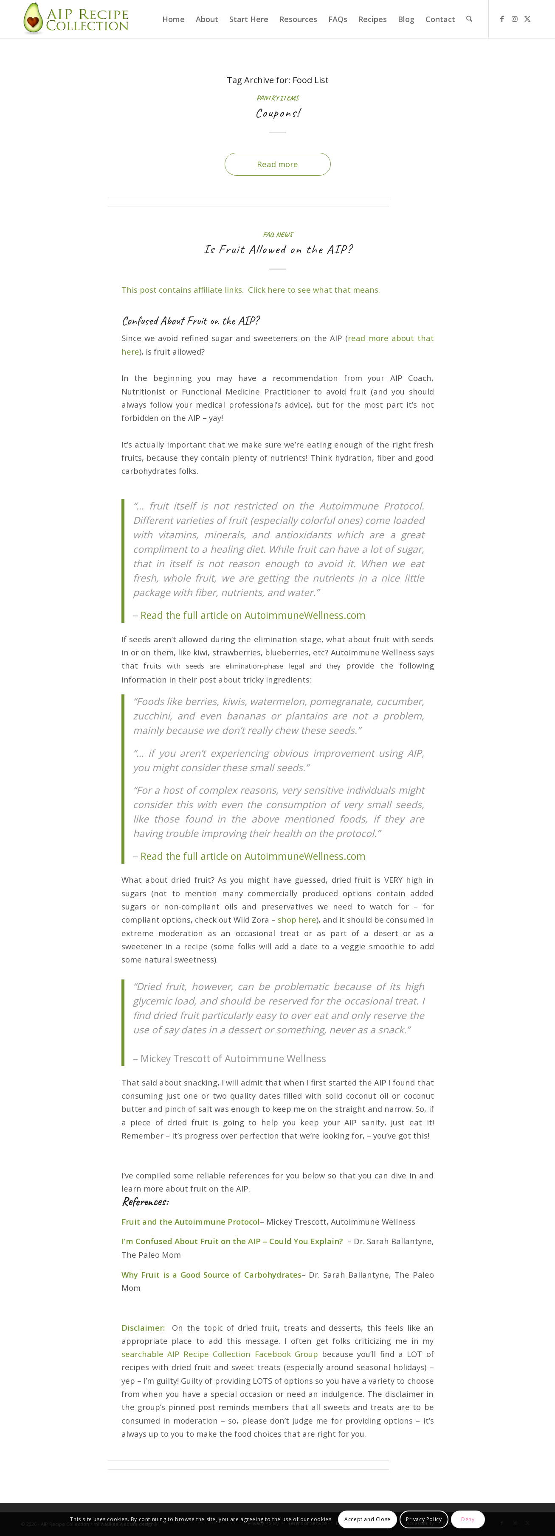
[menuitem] (173, 19)
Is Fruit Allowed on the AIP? (277, 249)
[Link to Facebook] (502, 18)
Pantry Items (277, 97)
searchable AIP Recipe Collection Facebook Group (219, 1354)
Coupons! (277, 112)
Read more (277, 164)
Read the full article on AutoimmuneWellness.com (253, 615)
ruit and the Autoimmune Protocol (193, 1221)
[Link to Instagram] (514, 18)
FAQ (268, 234)
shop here (297, 919)
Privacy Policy (424, 1519)
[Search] (469, 19)
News (284, 234)
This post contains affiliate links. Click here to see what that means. (250, 289)
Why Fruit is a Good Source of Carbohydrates (211, 1274)
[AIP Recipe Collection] (76, 19)
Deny (467, 1519)
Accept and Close (367, 1519)
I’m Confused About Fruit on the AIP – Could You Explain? (232, 1241)
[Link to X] (527, 18)
